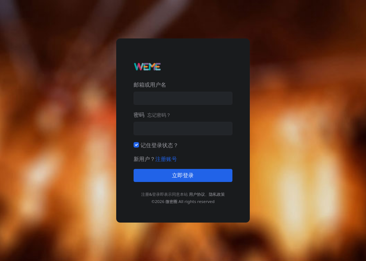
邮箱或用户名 (150, 84)
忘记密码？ (159, 115)
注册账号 (166, 158)
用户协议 (197, 194)
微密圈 (171, 201)
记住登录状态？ (159, 145)
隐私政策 (217, 194)
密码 (152, 114)
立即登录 (183, 175)
